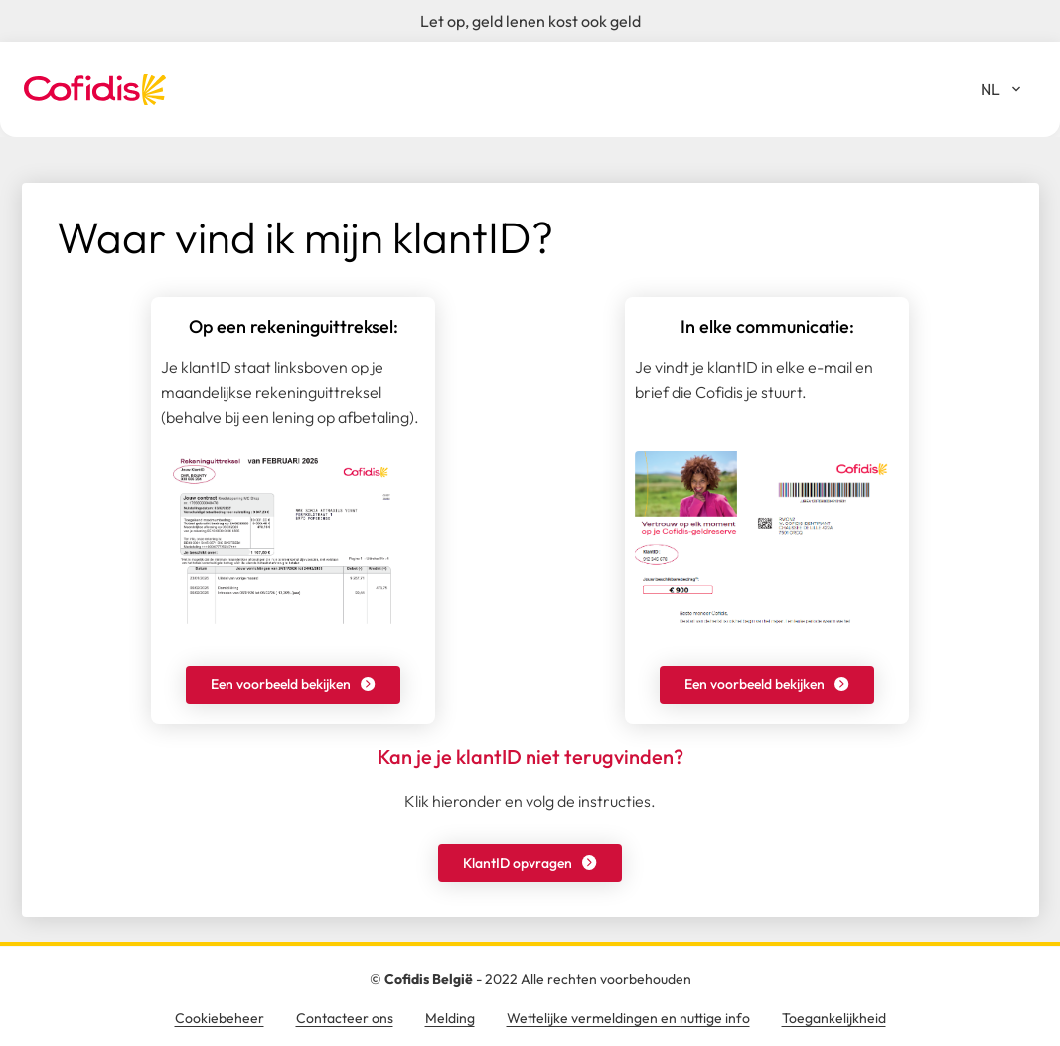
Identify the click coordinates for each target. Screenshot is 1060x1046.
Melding (450, 1018)
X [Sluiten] (944, 511)
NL (1008, 94)
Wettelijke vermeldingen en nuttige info (628, 1018)
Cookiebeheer (219, 1018)
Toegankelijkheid (834, 1018)
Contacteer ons (344, 1018)
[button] (293, 685)
